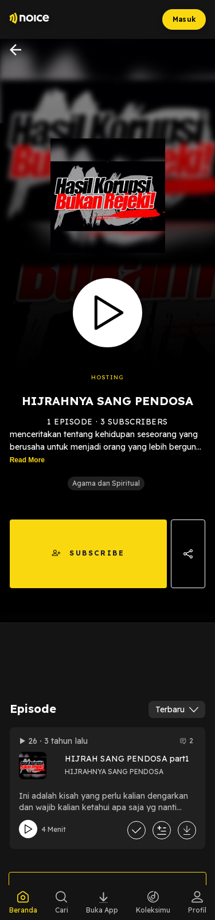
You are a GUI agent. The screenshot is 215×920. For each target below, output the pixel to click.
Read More (27, 460)
